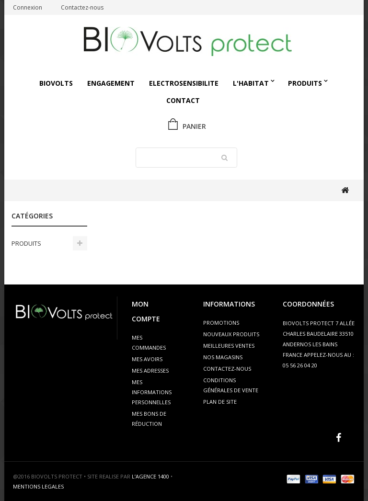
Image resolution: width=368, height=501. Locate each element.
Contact (183, 100)
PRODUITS (305, 83)
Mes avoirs (147, 359)
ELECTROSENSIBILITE (183, 83)
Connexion (27, 7)
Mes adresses (150, 370)
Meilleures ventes (228, 345)
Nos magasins (222, 357)
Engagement (111, 83)
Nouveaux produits (231, 334)
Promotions (221, 322)
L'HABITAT (251, 83)
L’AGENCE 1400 (150, 476)
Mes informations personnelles (152, 392)
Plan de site (220, 401)
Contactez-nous (82, 7)
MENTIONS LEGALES (38, 486)
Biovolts (56, 83)
